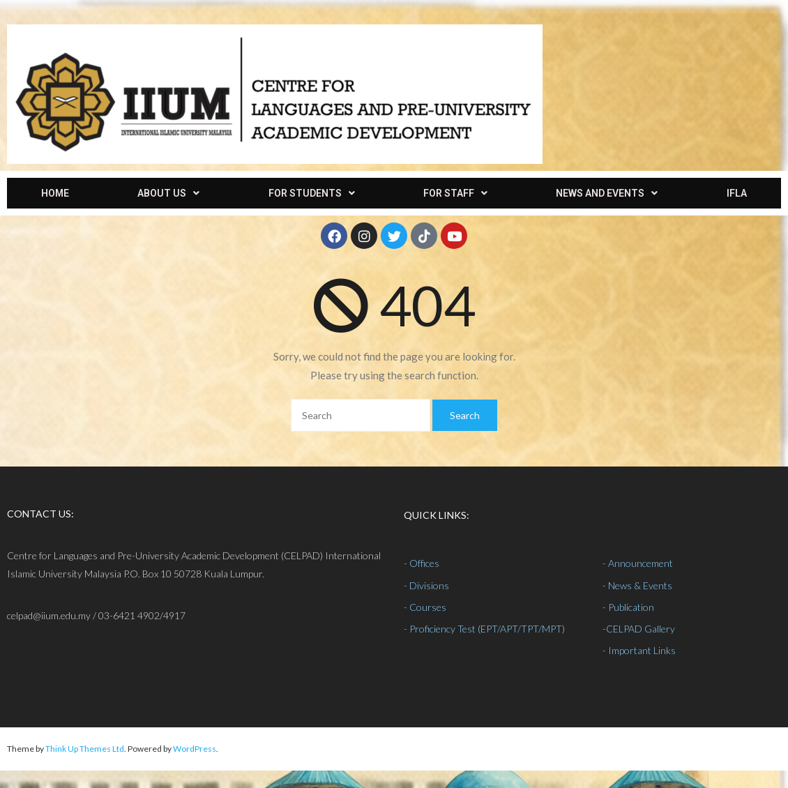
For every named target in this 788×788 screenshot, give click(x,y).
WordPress (194, 748)
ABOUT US (168, 193)
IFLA (737, 193)
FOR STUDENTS (311, 193)
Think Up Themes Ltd (84, 748)
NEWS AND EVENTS (607, 193)
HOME (55, 193)
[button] (168, 193)
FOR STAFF (455, 193)
